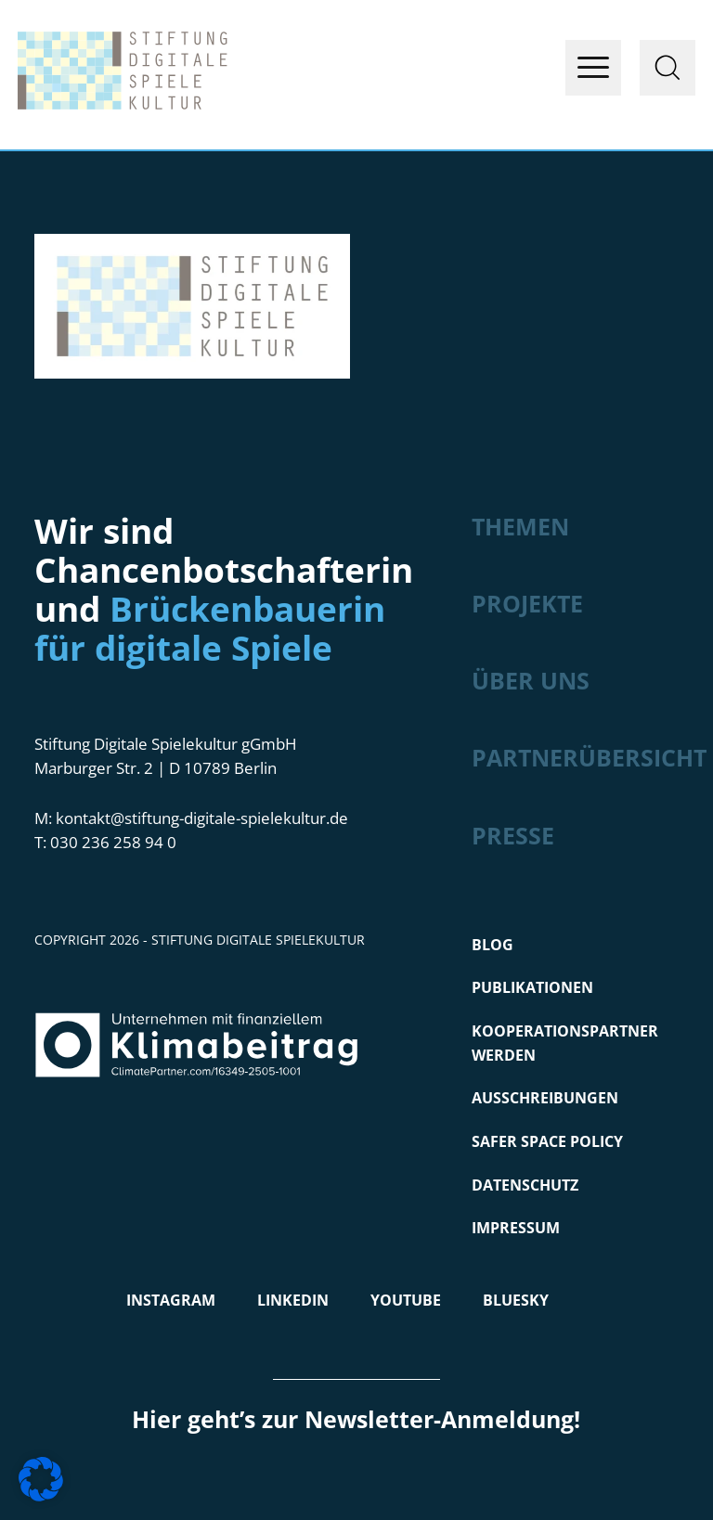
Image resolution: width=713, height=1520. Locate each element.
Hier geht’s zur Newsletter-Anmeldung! (356, 1419)
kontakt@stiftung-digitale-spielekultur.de (202, 818)
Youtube (405, 1300)
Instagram (170, 1300)
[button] (41, 1479)
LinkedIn (293, 1300)
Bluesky (516, 1300)
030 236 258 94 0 (113, 842)
